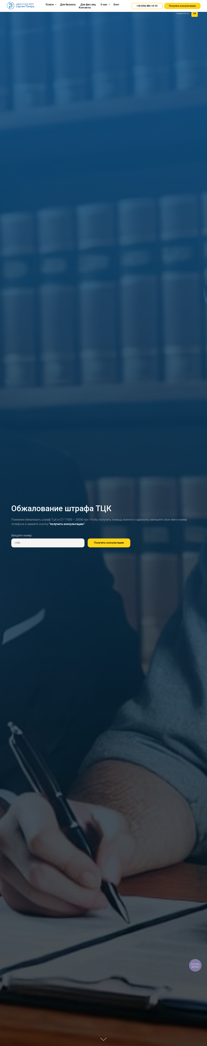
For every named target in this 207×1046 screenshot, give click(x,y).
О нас (104, 4)
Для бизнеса (68, 4)
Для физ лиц (88, 4)
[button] (147, 6)
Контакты (85, 7)
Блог (116, 4)
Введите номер (21, 535)
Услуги (50, 4)
